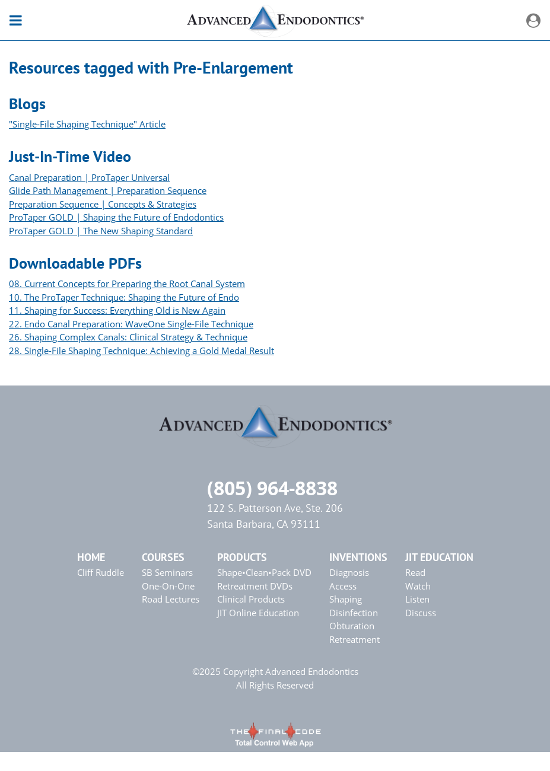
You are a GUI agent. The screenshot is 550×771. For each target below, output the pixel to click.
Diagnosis (349, 572)
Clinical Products (251, 599)
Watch (418, 586)
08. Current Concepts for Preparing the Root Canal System (127, 283)
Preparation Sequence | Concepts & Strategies (102, 204)
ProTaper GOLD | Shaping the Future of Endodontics (116, 217)
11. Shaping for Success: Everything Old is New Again (117, 310)
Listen (417, 599)
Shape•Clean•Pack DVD (264, 572)
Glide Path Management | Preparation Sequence (107, 190)
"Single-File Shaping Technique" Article (87, 124)
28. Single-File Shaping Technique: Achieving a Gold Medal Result (141, 350)
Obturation (351, 626)
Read (415, 572)
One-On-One (168, 586)
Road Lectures (170, 599)
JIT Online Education (258, 613)
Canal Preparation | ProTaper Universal (89, 177)
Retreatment (354, 639)
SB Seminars (167, 572)
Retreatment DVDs (255, 586)
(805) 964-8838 (272, 488)
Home (91, 557)
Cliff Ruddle (100, 572)
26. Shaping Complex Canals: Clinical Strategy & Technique (128, 337)
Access (343, 586)
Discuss (420, 613)
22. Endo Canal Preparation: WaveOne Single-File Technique (131, 324)
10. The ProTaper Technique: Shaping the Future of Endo (124, 297)
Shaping (345, 599)
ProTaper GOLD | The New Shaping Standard (101, 231)
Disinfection (353, 613)
